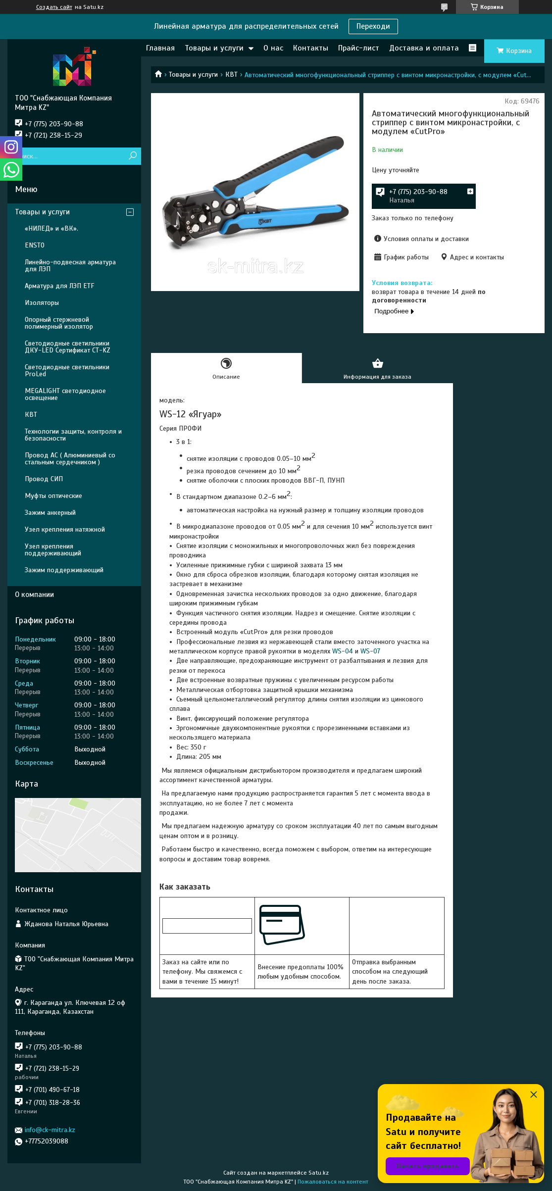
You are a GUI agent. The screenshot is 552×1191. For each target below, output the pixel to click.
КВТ (231, 74)
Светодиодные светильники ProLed (67, 370)
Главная (160, 48)
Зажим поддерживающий (64, 570)
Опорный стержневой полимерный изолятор (59, 323)
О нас (273, 48)
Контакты (310, 48)
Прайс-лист (358, 48)
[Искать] (132, 156)
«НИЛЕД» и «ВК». (51, 228)
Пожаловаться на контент (333, 1181)
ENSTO (35, 245)
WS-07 (370, 651)
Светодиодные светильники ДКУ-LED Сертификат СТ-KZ (67, 346)
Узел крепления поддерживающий (53, 549)
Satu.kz (318, 1172)
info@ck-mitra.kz (50, 1130)
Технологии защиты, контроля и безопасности (73, 435)
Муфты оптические (53, 496)
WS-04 (342, 651)
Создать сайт (54, 6)
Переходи (373, 26)
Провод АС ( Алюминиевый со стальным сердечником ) (70, 458)
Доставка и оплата (424, 48)
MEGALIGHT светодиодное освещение (65, 394)
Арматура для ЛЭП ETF (59, 286)
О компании (34, 594)
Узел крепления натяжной (65, 529)
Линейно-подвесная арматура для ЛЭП (70, 265)
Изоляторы (42, 302)
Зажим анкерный (50, 512)
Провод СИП (44, 479)
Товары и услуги (214, 48)
